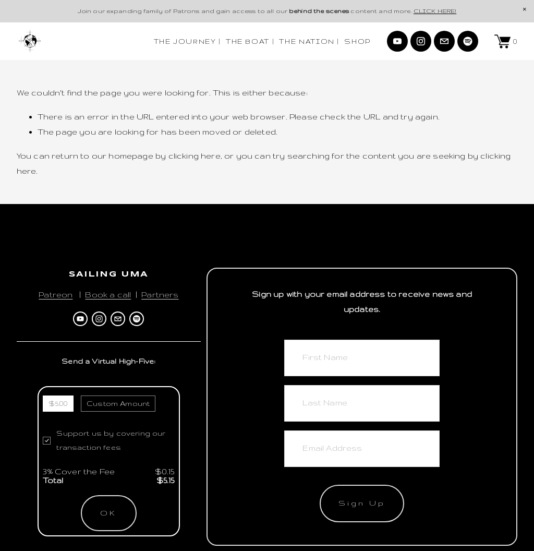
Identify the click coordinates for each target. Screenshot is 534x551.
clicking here (194, 155)
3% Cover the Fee (79, 471)
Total (53, 480)
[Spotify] (467, 41)
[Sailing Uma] (397, 41)
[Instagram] (420, 41)
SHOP (357, 41)
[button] (524, 9)
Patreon (55, 294)
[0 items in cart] (506, 41)
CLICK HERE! (435, 11)
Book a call (108, 294)
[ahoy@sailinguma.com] (444, 41)
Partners (159, 294)
